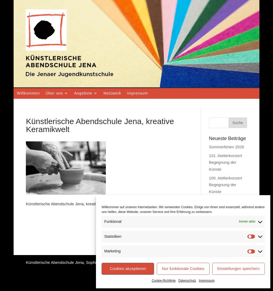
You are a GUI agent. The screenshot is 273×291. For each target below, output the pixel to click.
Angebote (83, 93)
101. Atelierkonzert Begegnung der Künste (225, 162)
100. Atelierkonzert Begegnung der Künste (225, 185)
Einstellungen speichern (238, 268)
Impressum (207, 280)
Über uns (54, 93)
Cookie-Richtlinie (164, 280)
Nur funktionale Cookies (183, 268)
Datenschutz (187, 280)
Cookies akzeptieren (128, 268)
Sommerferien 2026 (226, 147)
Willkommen (28, 93)
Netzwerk (112, 93)
